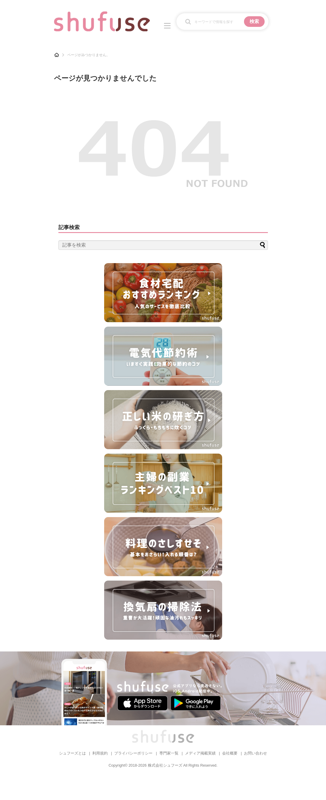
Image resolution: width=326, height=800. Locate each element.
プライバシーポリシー (133, 753)
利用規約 (100, 753)
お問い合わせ (255, 753)
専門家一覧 (168, 753)
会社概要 (229, 753)
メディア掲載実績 (200, 753)
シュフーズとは (72, 753)
